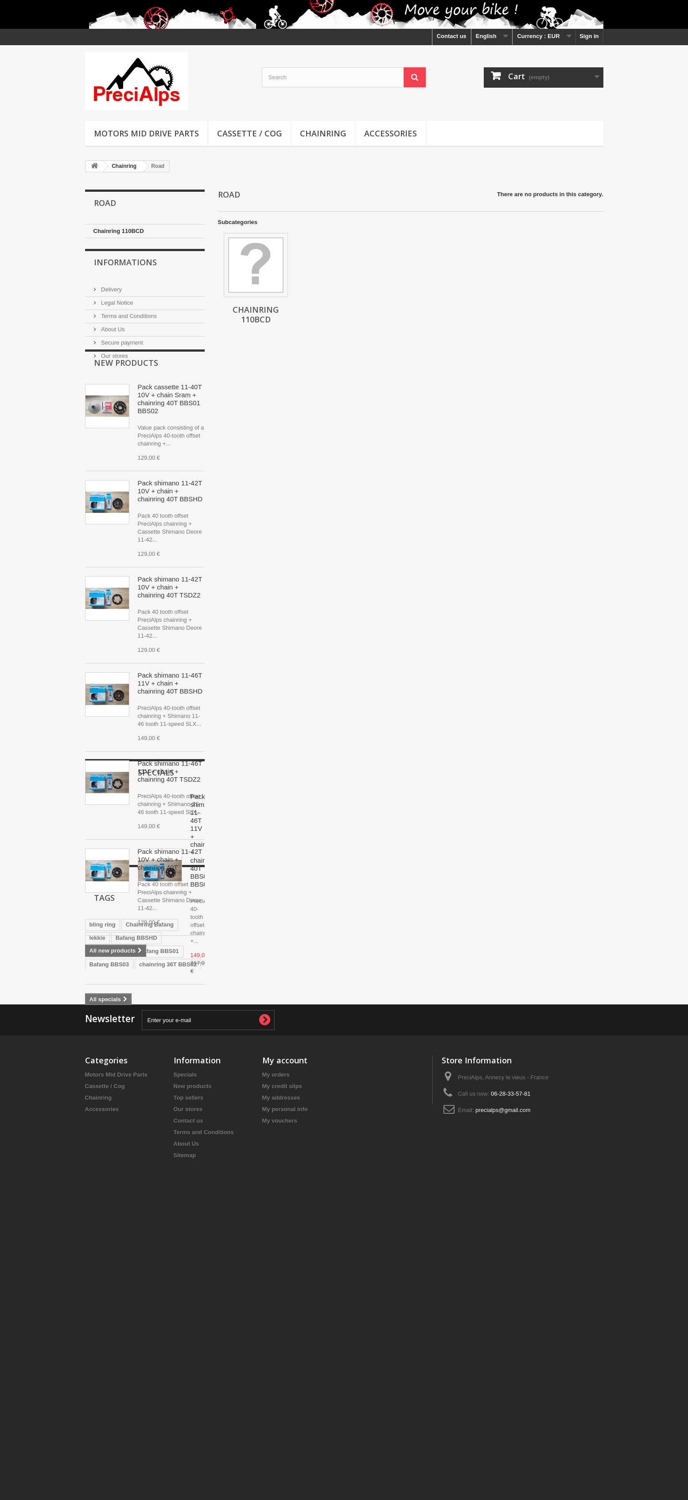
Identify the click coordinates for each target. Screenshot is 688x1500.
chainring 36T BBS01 (118, 1236)
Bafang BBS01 (159, 1210)
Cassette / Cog (249, 133)
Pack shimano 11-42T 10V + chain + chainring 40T (170, 885)
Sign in (589, 36)
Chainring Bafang (150, 1183)
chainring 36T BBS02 (168, 1223)
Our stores (114, 355)
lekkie (97, 1197)
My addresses (281, 1386)
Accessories (390, 133)
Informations (125, 265)
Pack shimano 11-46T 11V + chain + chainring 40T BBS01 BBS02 (170, 1045)
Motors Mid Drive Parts (146, 133)
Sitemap (185, 1444)
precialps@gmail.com (502, 1398)
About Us (112, 328)
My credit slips (282, 1375)
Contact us (451, 36)
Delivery (111, 288)
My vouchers (279, 1409)
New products (126, 388)
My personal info (285, 1398)
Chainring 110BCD (118, 231)
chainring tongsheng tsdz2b (127, 1250)
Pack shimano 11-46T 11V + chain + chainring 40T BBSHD (170, 709)
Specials (112, 1009)
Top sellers (189, 1386)
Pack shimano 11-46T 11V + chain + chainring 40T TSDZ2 (170, 797)
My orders (276, 1363)
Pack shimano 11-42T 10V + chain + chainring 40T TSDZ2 (170, 612)
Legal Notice (116, 301)
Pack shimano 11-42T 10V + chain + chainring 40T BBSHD (170, 516)
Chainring (323, 133)
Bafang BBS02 (109, 1210)
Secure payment (121, 341)
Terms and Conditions (128, 315)
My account (284, 1349)
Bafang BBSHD (136, 1197)
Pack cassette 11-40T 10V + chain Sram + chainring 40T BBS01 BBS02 (170, 424)
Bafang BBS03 (109, 1223)
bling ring (102, 1183)
